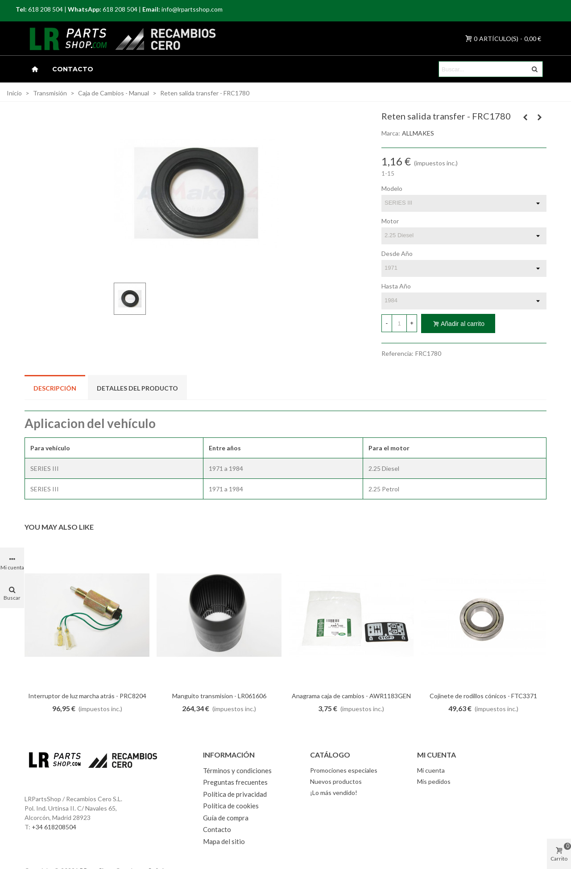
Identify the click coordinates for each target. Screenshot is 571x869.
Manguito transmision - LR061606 (219, 696)
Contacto (72, 69)
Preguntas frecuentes (235, 782)
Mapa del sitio (224, 841)
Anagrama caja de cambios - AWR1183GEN (351, 696)
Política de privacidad (235, 794)
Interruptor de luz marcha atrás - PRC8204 (87, 696)
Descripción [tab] (54, 388)
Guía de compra (225, 818)
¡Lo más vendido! (333, 792)
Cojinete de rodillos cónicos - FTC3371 (483, 696)
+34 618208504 (54, 827)
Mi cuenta (431, 770)
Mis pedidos (434, 781)
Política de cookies (231, 806)
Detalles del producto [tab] (137, 388)
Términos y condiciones (237, 770)
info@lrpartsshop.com (192, 9)
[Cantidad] (399, 323)
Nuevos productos (336, 781)
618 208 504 (45, 9)
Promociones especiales (343, 770)
